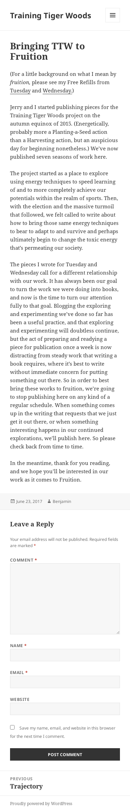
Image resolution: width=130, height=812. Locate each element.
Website (19, 699)
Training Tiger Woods (50, 15)
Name (18, 645)
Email (19, 672)
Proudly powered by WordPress (41, 803)
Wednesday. (57, 90)
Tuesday (20, 90)
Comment (23, 560)
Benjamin (62, 501)
